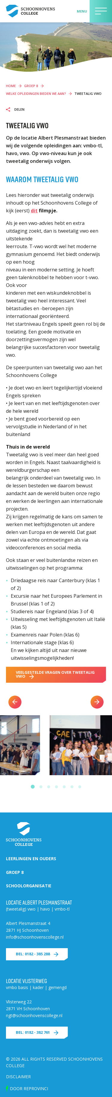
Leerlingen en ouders (31, 858)
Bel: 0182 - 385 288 (33, 954)
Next (97, 702)
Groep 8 (15, 872)
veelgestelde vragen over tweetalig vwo (55, 674)
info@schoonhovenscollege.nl (35, 937)
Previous (15, 702)
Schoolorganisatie (28, 886)
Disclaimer (18, 1076)
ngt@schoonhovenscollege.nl (34, 1015)
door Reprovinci (29, 1088)
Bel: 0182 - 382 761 (33, 1032)
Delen (18, 109)
